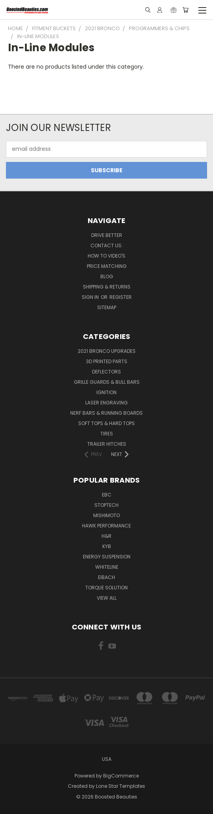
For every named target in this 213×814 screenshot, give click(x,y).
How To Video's (106, 255)
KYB (106, 546)
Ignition (106, 392)
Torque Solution (106, 587)
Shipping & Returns (106, 286)
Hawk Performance (106, 525)
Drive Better (106, 235)
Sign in (91, 297)
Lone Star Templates (120, 786)
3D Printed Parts (106, 361)
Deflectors (106, 371)
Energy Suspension (106, 556)
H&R (106, 536)
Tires (106, 433)
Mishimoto (106, 515)
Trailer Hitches (106, 444)
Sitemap (106, 307)
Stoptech (106, 505)
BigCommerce (121, 775)
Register (120, 297)
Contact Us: (106, 245)
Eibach (106, 577)
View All (107, 598)
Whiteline (106, 567)
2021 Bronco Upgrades (107, 351)
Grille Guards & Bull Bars (107, 382)
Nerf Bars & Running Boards (106, 413)
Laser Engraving (106, 402)
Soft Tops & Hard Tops (106, 423)
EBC (106, 494)
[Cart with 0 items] (185, 10)
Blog (106, 276)
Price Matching (107, 266)
